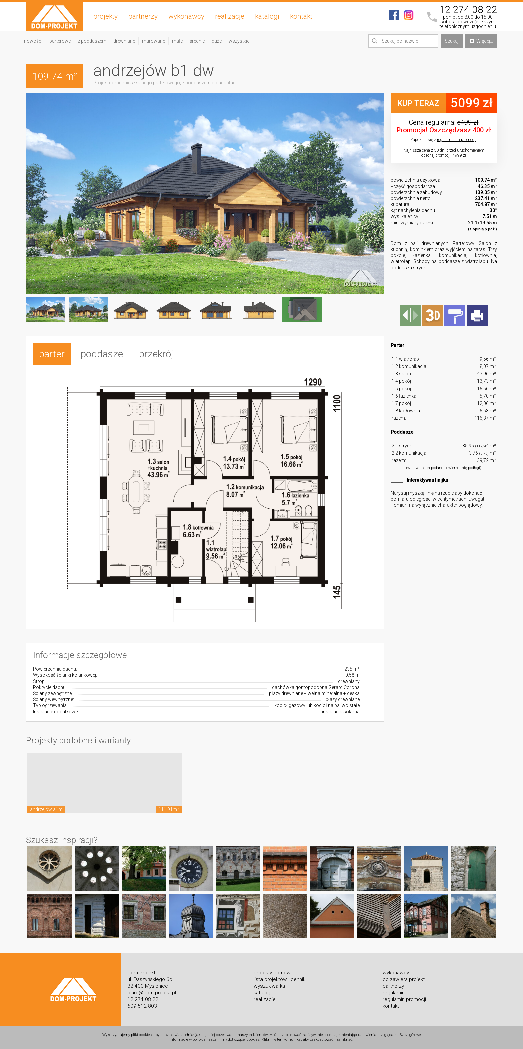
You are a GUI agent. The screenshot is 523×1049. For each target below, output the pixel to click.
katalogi (267, 16)
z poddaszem (92, 41)
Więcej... (481, 41)
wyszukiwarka (269, 986)
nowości (33, 41)
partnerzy (143, 16)
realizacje (229, 16)
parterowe (60, 41)
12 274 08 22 (468, 10)
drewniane (124, 41)
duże (217, 41)
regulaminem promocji (456, 139)
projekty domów (272, 973)
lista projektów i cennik (279, 979)
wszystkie (239, 41)
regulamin (394, 993)
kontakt (301, 16)
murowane (153, 41)
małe (177, 41)
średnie (197, 41)
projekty (105, 16)
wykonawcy (186, 16)
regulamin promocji (404, 999)
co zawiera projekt (404, 979)
